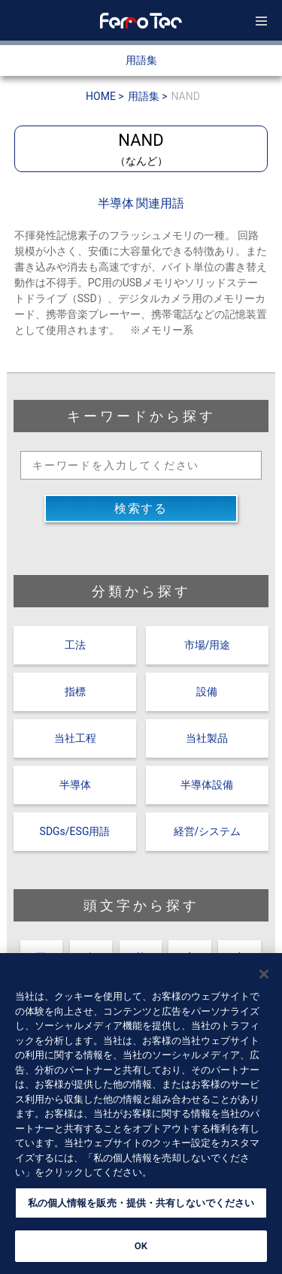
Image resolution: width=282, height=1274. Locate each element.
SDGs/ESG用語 (75, 831)
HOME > (105, 96)
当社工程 (75, 738)
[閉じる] (263, 980)
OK (141, 1252)
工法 (75, 645)
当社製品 (207, 738)
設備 (206, 691)
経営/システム (207, 831)
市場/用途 (207, 645)
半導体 (75, 785)
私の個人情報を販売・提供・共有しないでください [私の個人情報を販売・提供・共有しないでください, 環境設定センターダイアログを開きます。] (141, 1209)
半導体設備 (206, 785)
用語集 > (148, 96)
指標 (75, 691)
